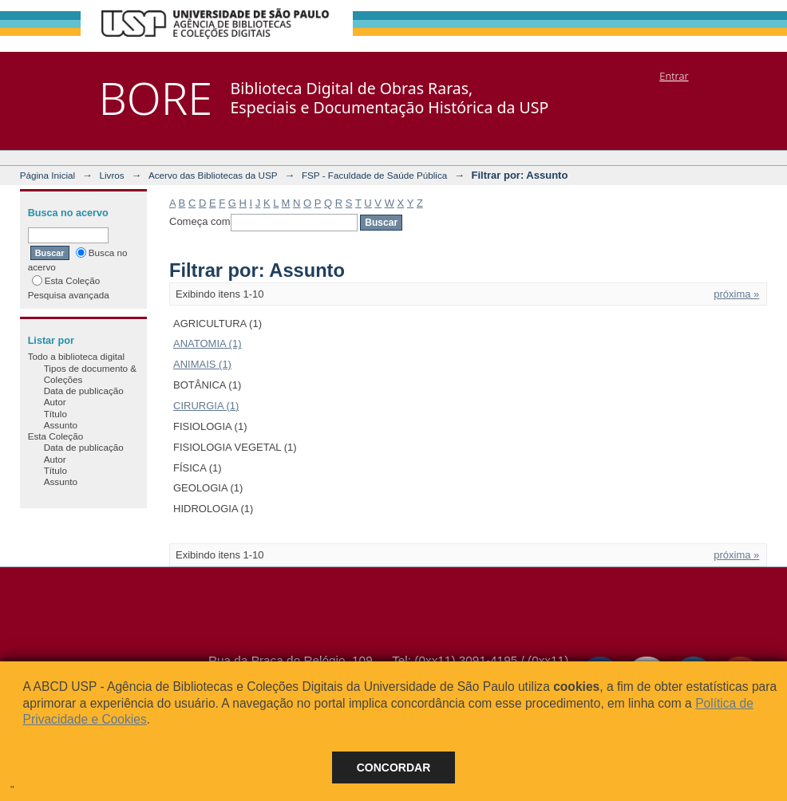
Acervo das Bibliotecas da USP (213, 175)
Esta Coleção (66, 280)
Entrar (673, 76)
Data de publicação (84, 390)
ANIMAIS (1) (202, 364)
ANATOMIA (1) (207, 343)
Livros (111, 175)
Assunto (60, 425)
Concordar (394, 767)
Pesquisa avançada (68, 295)
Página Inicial (48, 175)
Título (55, 413)
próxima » (736, 294)
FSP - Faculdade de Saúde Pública (374, 175)
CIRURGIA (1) (206, 406)
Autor (55, 402)
